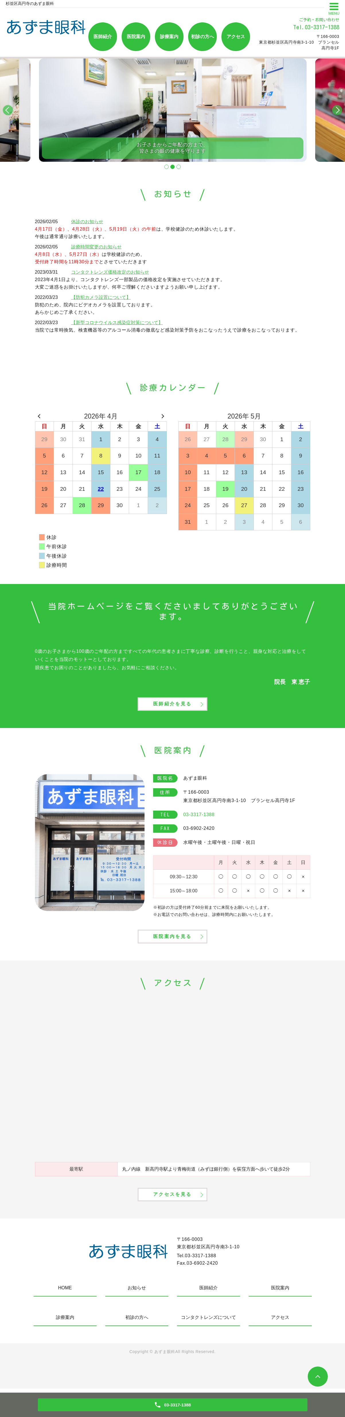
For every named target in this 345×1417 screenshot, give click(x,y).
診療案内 (169, 36)
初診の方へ (202, 36)
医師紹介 (102, 36)
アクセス (236, 36)
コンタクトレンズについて (208, 1345)
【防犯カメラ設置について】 (101, 297)
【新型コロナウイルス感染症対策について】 (117, 322)
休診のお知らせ (87, 221)
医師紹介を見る (172, 711)
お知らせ (137, 1316)
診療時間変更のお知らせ (96, 246)
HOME (65, 1316)
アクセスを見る (172, 1221)
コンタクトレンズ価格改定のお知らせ (110, 272)
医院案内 (136, 36)
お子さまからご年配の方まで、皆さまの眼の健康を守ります (172, 146)
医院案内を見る (172, 953)
